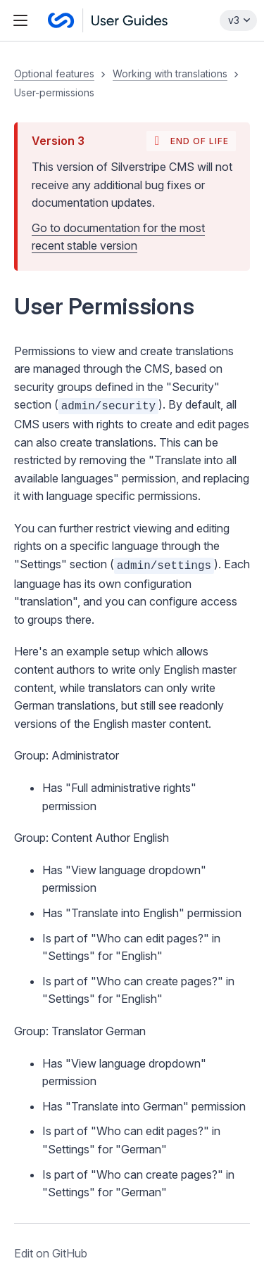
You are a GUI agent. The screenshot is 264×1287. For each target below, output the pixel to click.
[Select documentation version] (238, 20)
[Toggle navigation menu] (20, 20)
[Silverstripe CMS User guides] (108, 20)
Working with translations (170, 73)
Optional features (54, 73)
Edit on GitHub (50, 1253)
